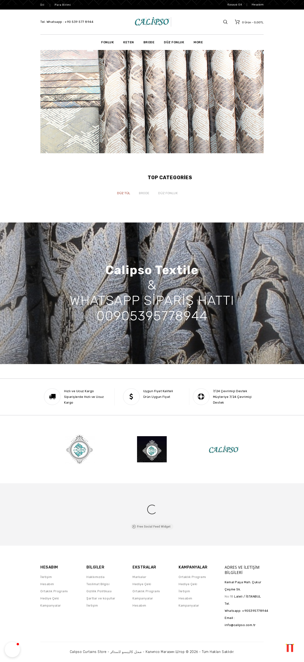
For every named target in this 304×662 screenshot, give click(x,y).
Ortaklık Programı (54, 591)
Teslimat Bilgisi (97, 584)
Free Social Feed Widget (151, 527)
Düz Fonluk (174, 42)
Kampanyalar (50, 605)
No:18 (229, 596)
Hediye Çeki (49, 598)
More (198, 42)
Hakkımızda (95, 577)
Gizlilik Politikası (99, 591)
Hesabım (47, 584)
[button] (12, 649)
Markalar (139, 577)
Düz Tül (123, 193)
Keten (128, 42)
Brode (149, 42)
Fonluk (107, 42)
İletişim (46, 577)
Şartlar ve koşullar (100, 598)
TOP (289, 647)
